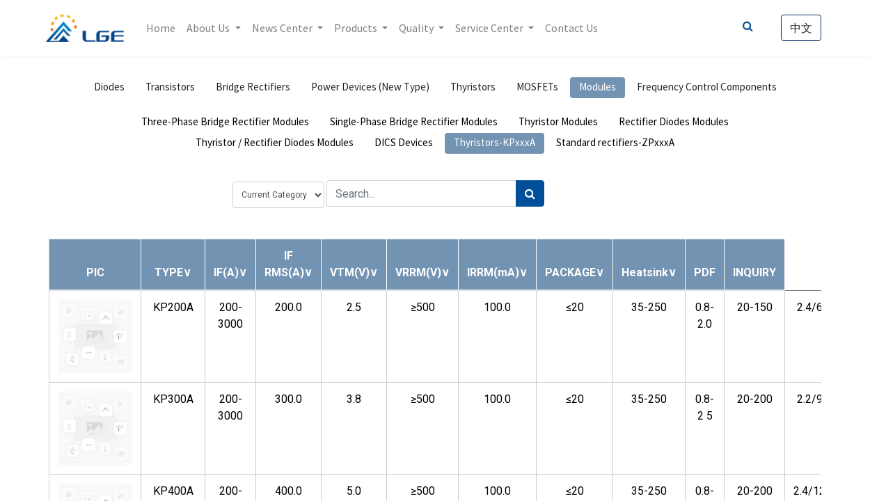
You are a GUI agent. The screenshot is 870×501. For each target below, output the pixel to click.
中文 (798, 28)
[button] (173, 272)
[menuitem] (164, 28)
